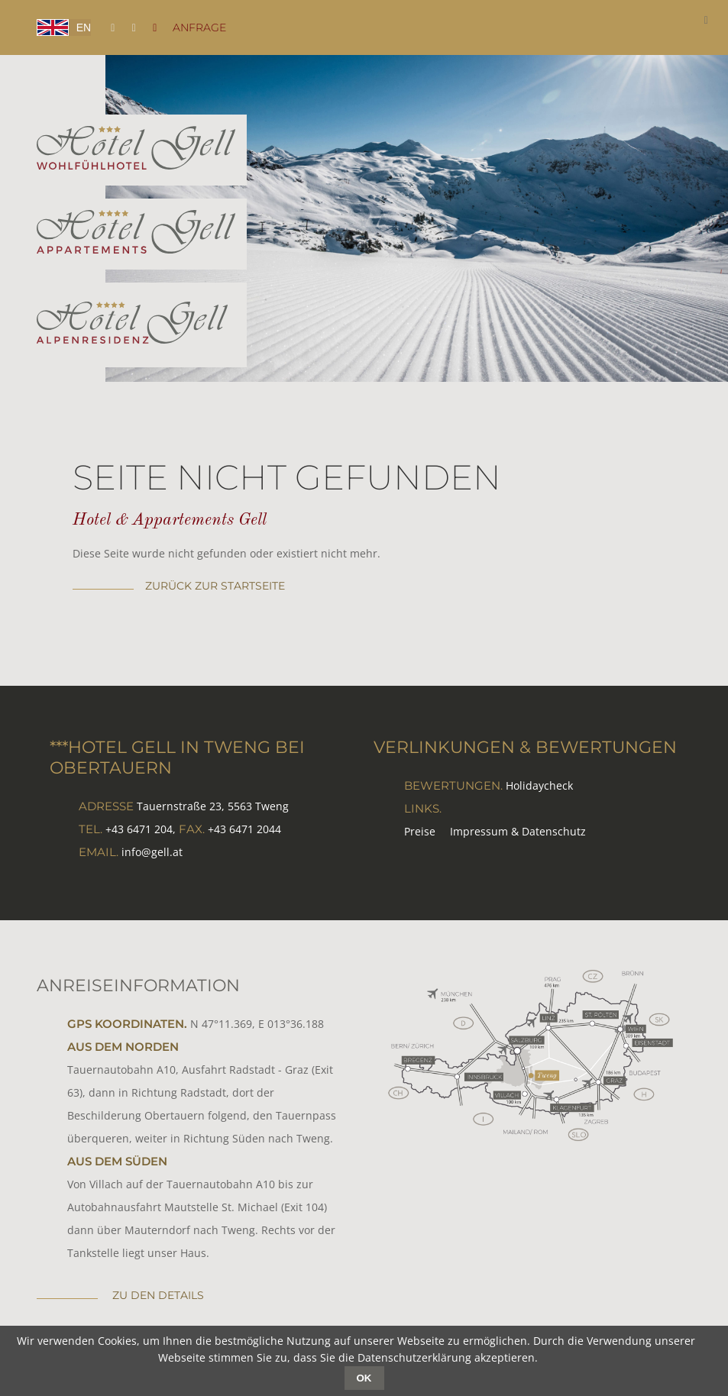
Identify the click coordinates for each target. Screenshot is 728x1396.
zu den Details (156, 1295)
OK (364, 1378)
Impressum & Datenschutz (518, 831)
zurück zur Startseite (215, 586)
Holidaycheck (539, 785)
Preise (419, 831)
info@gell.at (152, 852)
